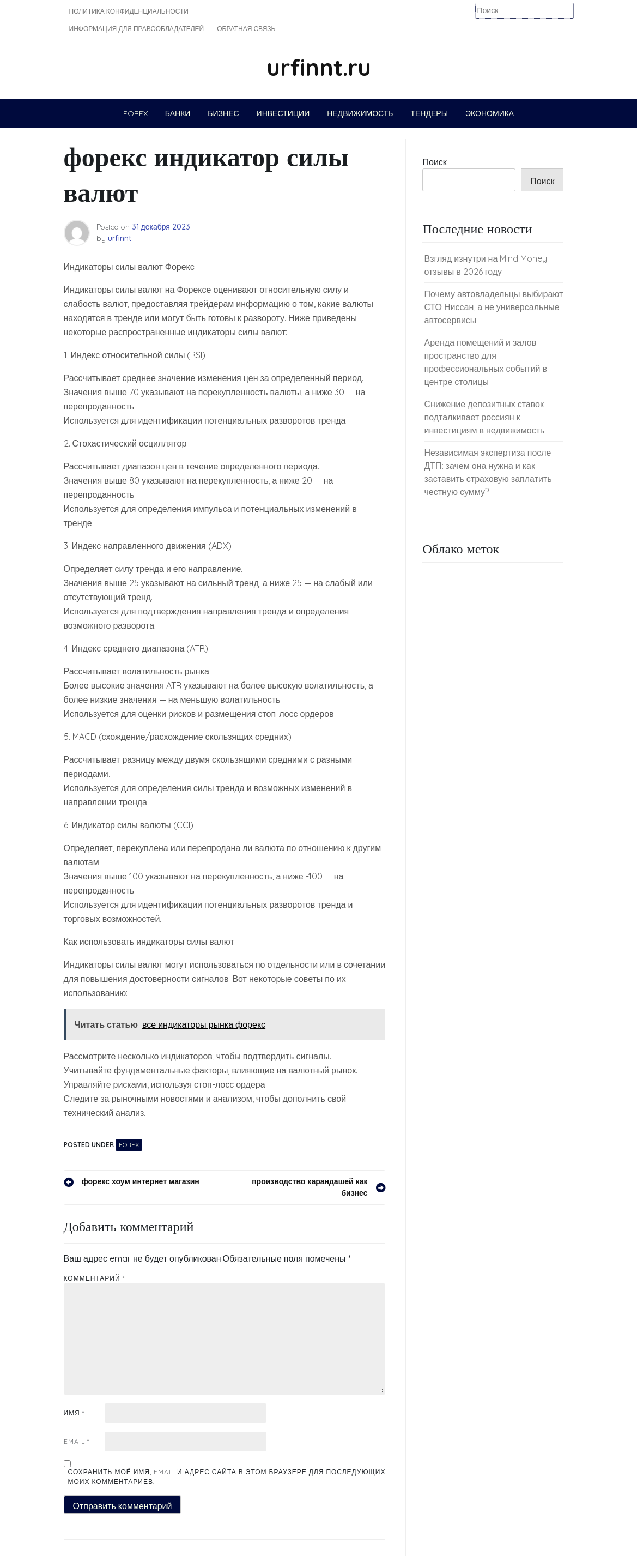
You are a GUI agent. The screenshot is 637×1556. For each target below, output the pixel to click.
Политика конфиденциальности (129, 11)
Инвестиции (283, 113)
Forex (135, 113)
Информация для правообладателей (136, 29)
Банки (178, 113)
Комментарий (94, 1278)
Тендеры (429, 113)
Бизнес (223, 113)
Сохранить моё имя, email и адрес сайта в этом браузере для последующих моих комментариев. (227, 1477)
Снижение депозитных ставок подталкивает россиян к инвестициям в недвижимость (484, 417)
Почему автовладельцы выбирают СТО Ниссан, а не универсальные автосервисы (493, 306)
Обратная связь (246, 29)
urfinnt (119, 238)
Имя (74, 1413)
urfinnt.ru (318, 67)
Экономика (489, 113)
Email (76, 1441)
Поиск (434, 161)
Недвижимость (360, 113)
